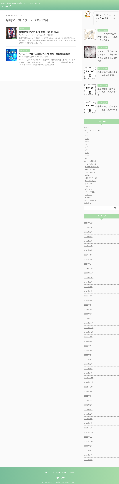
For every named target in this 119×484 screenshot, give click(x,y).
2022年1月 (88, 369)
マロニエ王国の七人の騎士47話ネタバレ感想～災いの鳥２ (108, 37)
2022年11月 (88, 323)
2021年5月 (88, 405)
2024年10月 (88, 223)
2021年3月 (88, 414)
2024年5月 (88, 241)
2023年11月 (88, 269)
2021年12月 (88, 373)
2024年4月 (88, 246)
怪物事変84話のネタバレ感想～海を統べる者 (38, 32)
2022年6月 (88, 346)
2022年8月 (88, 337)
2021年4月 (88, 410)
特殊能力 (48, 35)
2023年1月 (88, 314)
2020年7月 (88, 451)
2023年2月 (88, 310)
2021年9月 (88, 387)
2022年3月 (88, 360)
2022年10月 (88, 328)
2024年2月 (88, 255)
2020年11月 (88, 432)
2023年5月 (88, 296)
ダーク (33, 35)
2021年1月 (88, 423)
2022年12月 (88, 319)
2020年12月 (88, 428)
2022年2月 (88, 364)
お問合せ (71, 468)
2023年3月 (88, 305)
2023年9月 (88, 278)
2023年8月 (88, 282)
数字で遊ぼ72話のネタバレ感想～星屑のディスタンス (108, 105)
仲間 (31, 57)
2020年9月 (88, 442)
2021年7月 (88, 396)
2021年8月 (88, 391)
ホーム (47, 468)
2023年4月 (88, 300)
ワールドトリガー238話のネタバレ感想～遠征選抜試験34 (43, 54)
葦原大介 (27, 57)
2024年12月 (88, 219)
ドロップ (5, 6)
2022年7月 (88, 341)
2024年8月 (88, 228)
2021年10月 (88, 382)
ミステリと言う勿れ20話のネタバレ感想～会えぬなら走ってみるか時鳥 (108, 54)
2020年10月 (88, 437)
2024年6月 (88, 237)
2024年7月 (88, 232)
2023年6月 (88, 291)
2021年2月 (88, 419)
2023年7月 (88, 287)
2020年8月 (88, 446)
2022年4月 (88, 355)
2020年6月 (88, 455)
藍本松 (38, 35)
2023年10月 (88, 273)
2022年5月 (88, 351)
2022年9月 (88, 332)
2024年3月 (88, 250)
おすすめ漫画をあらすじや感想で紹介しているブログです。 (59, 478)
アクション (37, 57)
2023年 (14, 15)
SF (22, 57)
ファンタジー (26, 35)
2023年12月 (88, 264)
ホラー (43, 35)
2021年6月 (88, 401)
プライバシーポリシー (59, 468)
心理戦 (44, 57)
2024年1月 (88, 259)
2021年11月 (88, 378)
